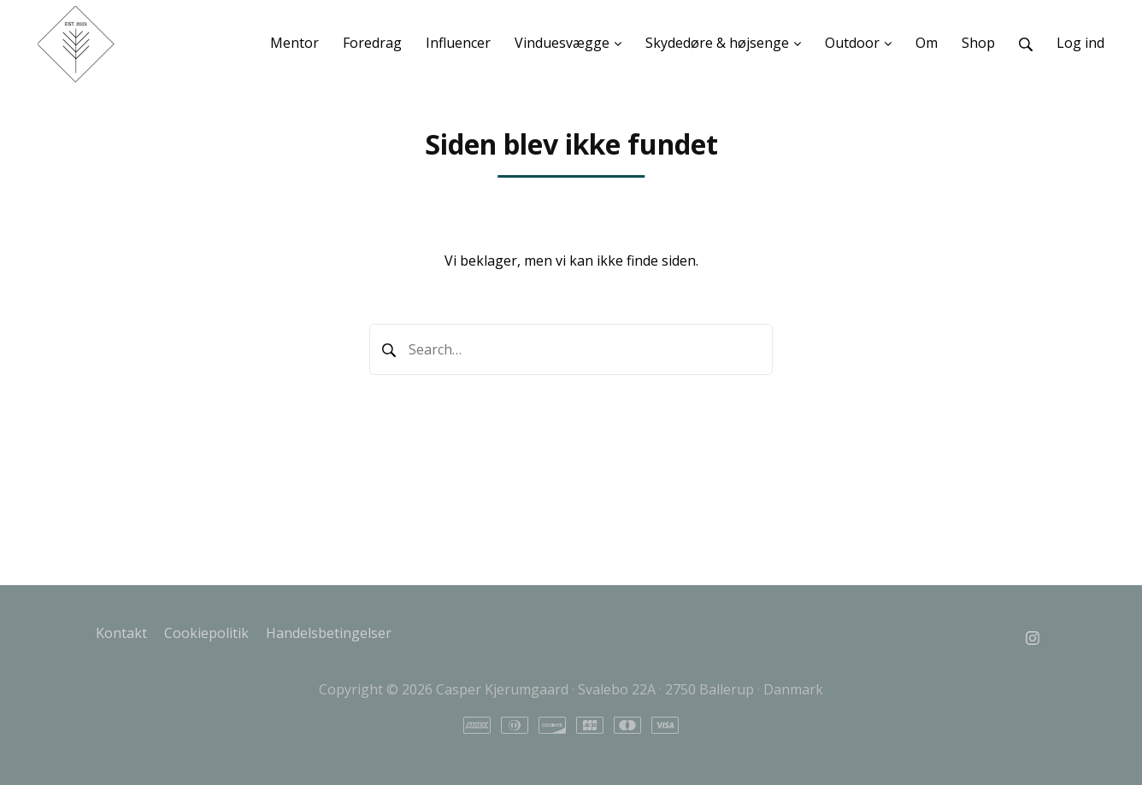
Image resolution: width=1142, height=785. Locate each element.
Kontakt (121, 633)
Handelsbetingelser (328, 633)
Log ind (1080, 42)
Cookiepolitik (206, 633)
